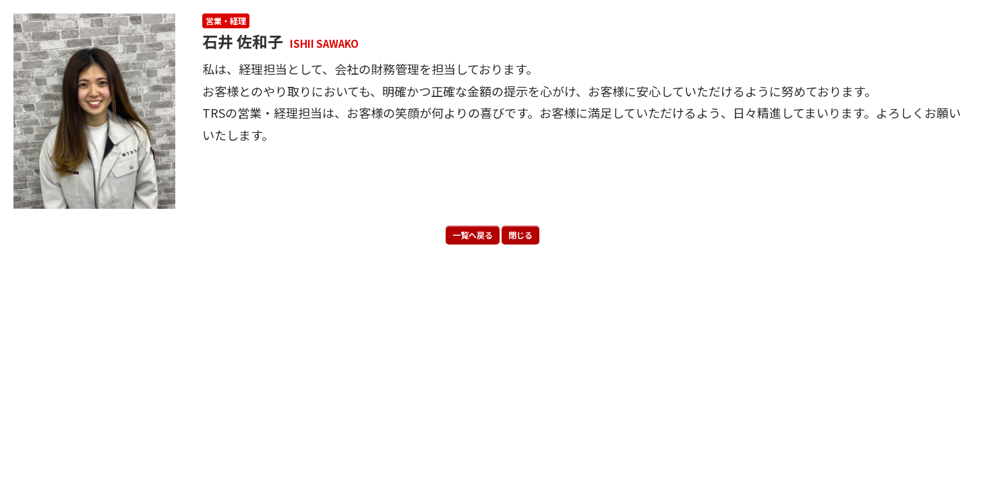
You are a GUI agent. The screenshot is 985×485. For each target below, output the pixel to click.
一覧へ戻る (472, 234)
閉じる (520, 234)
